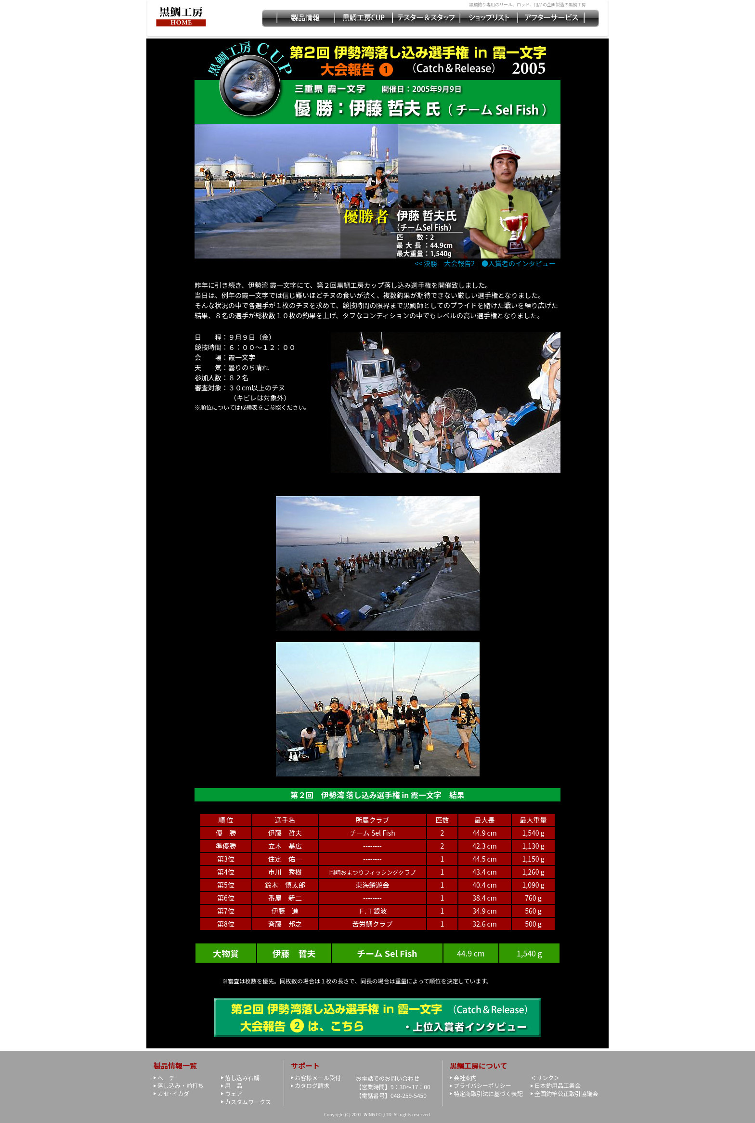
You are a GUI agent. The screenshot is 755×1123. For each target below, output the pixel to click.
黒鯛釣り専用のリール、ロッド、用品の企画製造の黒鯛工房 (527, 4)
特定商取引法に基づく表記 (488, 1093)
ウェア (233, 1093)
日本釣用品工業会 (557, 1085)
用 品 (233, 1085)
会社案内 (465, 1077)
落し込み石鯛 (242, 1077)
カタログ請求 (312, 1085)
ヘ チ (166, 1077)
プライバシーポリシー (482, 1085)
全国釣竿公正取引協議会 (566, 1093)
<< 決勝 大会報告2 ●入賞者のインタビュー (485, 263)
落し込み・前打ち (180, 1085)
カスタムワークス (248, 1101)
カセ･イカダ (173, 1093)
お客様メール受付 (318, 1077)
